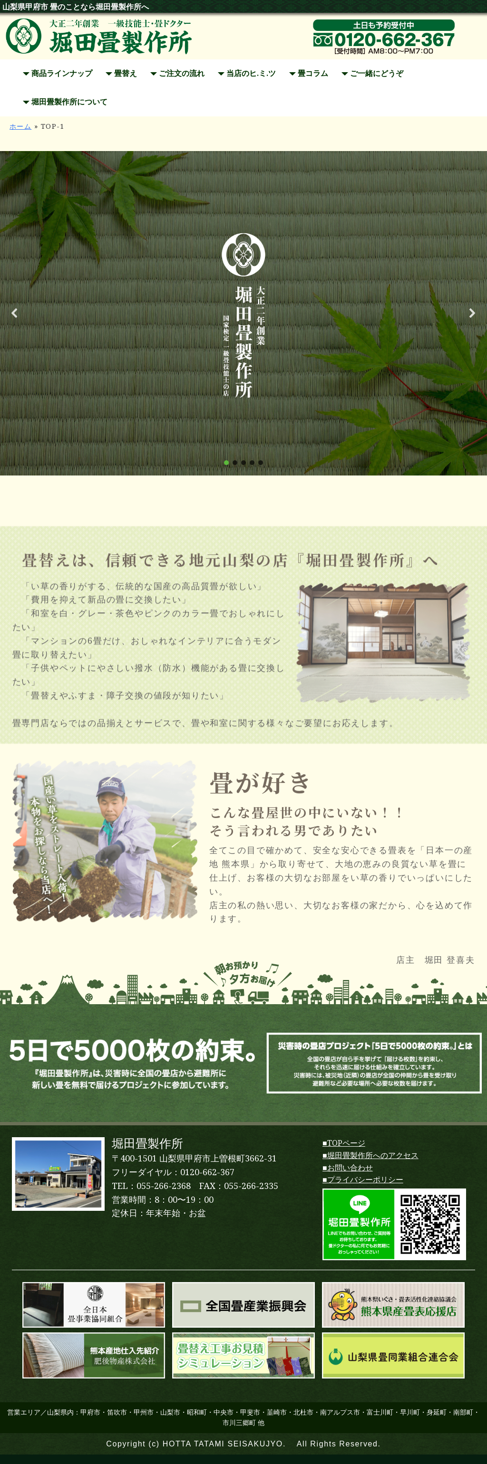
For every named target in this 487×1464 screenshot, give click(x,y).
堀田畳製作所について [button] (65, 101)
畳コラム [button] (308, 73)
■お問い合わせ (347, 1167)
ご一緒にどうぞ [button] (372, 73)
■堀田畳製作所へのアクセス (370, 1155)
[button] (14, 313)
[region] (243, 313)
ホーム (20, 126)
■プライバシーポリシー (362, 1179)
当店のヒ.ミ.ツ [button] (247, 73)
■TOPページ (343, 1143)
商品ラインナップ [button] (57, 73)
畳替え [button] (121, 73)
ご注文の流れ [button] (177, 73)
